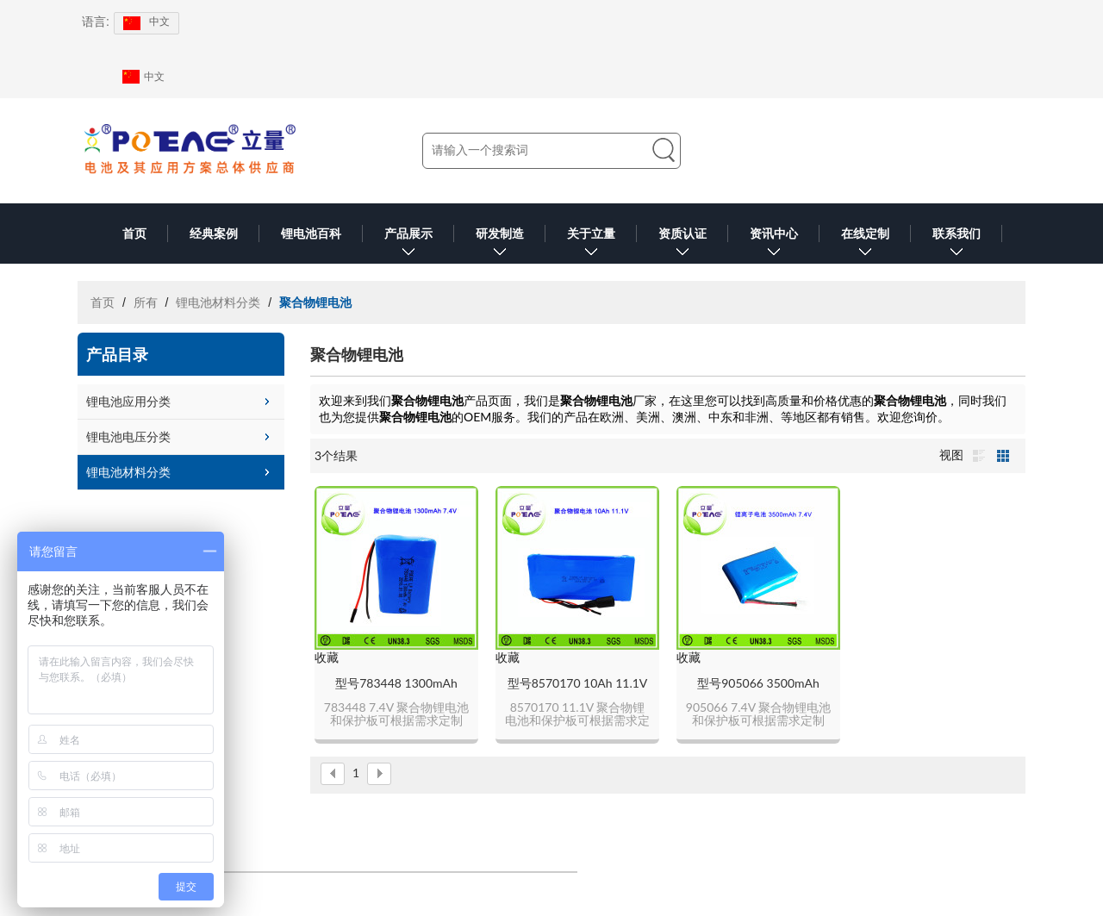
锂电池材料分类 (218, 302)
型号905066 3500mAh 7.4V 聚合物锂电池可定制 (758, 684)
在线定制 (865, 245)
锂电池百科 (311, 233)
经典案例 (214, 233)
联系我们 (956, 245)
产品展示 (408, 245)
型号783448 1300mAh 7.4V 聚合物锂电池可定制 (396, 684)
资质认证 (682, 245)
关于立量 (591, 245)
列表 (979, 455)
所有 (146, 302)
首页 (134, 233)
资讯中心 (773, 245)
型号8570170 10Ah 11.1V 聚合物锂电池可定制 (578, 684)
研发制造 (499, 245)
